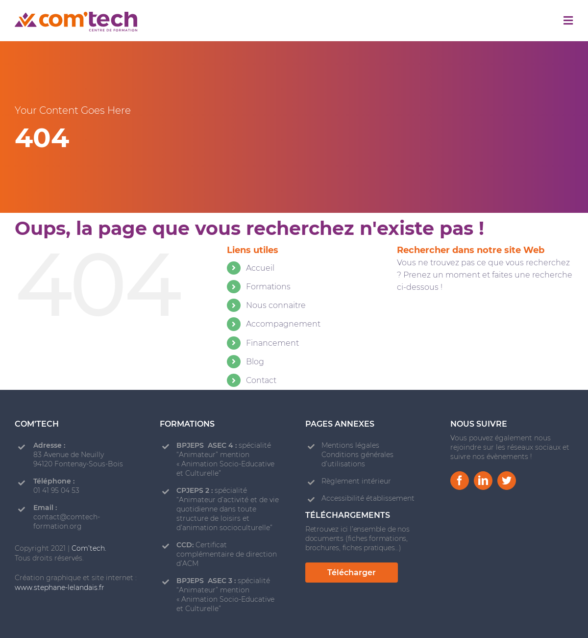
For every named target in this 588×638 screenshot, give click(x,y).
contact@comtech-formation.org (66, 521)
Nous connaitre (276, 305)
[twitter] (506, 480)
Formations (268, 286)
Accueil (260, 268)
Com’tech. (89, 548)
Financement (272, 343)
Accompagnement (283, 324)
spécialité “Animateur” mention (223, 450)
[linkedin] (483, 480)
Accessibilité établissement (368, 498)
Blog (255, 361)
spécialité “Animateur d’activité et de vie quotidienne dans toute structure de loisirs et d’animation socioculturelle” (227, 509)
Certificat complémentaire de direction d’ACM (226, 554)
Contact (261, 380)
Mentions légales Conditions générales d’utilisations (357, 454)
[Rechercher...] (485, 320)
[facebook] (459, 480)
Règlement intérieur (356, 481)
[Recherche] (414, 320)
